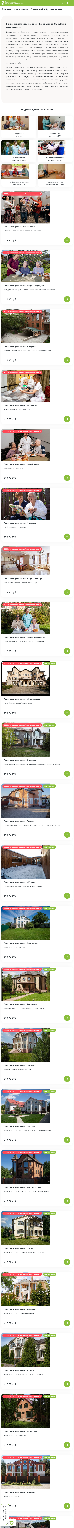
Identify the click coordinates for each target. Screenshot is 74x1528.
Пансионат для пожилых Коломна (19, 1492)
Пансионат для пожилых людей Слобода (23, 578)
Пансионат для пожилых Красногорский (22, 1187)
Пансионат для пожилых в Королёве (20, 1431)
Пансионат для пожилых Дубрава (19, 1370)
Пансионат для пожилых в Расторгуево (22, 699)
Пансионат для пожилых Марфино (20, 346)
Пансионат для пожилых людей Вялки (21, 464)
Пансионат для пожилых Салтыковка (21, 943)
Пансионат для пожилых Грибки (18, 1248)
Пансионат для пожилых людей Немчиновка (24, 637)
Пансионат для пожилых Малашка (20, 523)
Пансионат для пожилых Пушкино (19, 1065)
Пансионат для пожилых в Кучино (19, 882)
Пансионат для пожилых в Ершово (19, 1309)
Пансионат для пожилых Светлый (19, 1126)
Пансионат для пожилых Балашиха (20, 405)
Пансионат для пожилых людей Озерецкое (24, 285)
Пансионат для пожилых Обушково (20, 227)
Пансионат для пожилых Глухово (19, 821)
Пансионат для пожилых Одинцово (20, 760)
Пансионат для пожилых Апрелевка (20, 1004)
